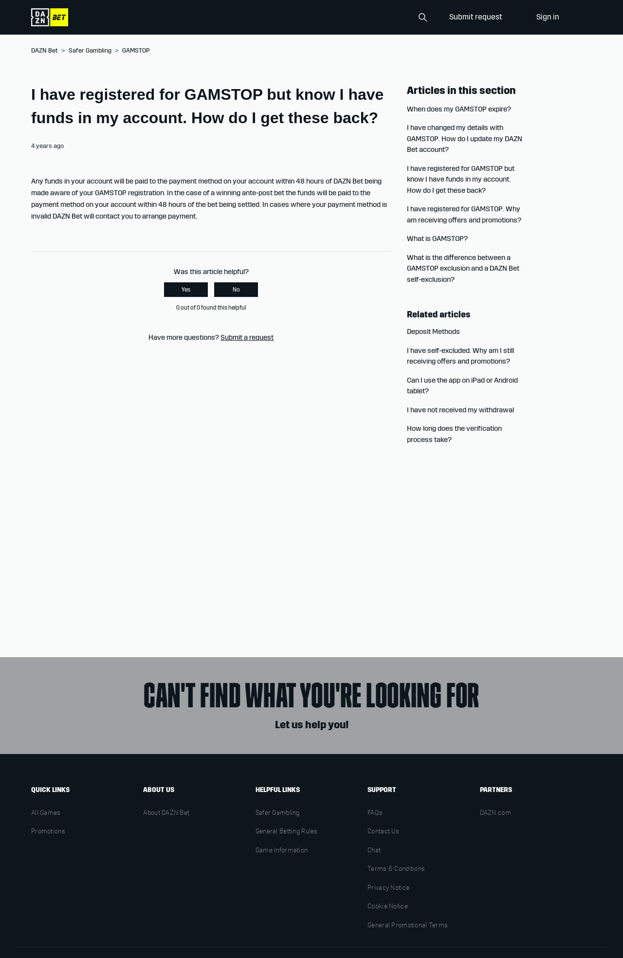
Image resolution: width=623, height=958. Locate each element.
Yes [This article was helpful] (186, 289)
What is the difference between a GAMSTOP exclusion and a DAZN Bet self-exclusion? (463, 268)
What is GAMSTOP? (437, 238)
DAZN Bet (44, 51)
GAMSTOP (135, 51)
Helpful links (278, 790)
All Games (46, 813)
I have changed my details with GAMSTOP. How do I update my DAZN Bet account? (464, 138)
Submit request (475, 16)
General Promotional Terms (407, 925)
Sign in (547, 16)
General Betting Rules (287, 832)
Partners (496, 790)
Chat (374, 850)
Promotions (48, 832)
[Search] (382, 17)
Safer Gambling (90, 51)
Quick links (50, 790)
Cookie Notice (387, 906)
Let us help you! (311, 724)
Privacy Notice (388, 888)
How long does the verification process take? (454, 434)
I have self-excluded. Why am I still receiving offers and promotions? (460, 356)
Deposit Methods (433, 331)
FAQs (375, 813)
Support (381, 790)
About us (158, 790)
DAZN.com (495, 813)
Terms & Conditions (396, 869)
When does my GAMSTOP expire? (459, 109)
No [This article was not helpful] (236, 289)
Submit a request (247, 337)
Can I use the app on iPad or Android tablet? (462, 386)
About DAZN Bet (166, 813)
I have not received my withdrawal (460, 409)
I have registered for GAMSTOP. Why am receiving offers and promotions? (464, 214)
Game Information (282, 850)
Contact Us (383, 832)
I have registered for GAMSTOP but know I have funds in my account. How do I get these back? (460, 179)
